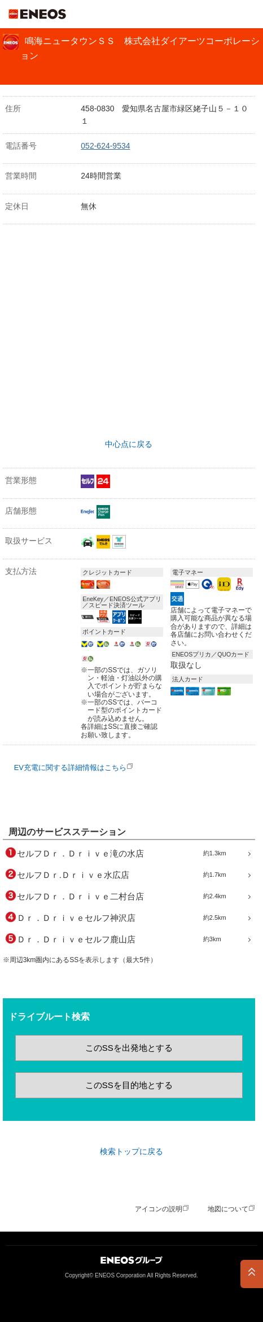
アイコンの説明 (158, 1209)
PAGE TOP (251, 1274)
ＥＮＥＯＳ (37, 14)
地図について (228, 1209)
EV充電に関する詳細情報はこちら (70, 767)
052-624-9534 (105, 145)
